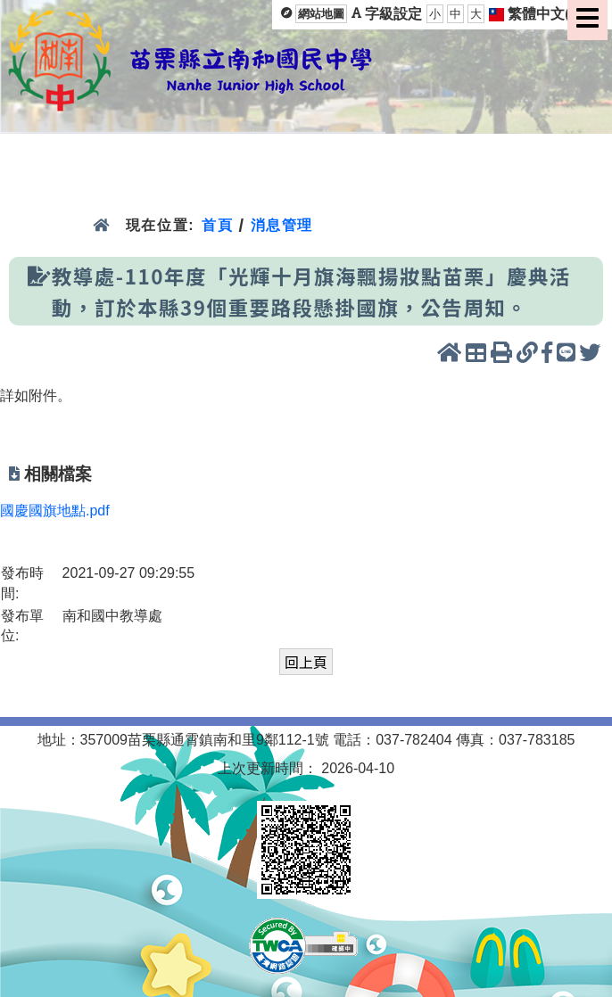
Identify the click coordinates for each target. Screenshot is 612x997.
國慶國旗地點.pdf (55, 510)
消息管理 (282, 225)
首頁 (217, 225)
